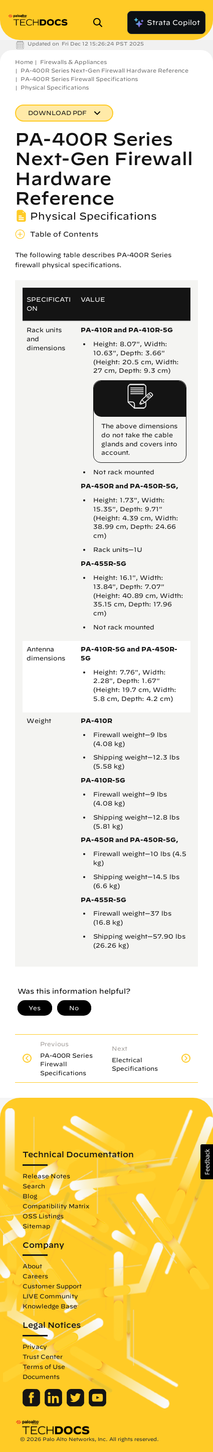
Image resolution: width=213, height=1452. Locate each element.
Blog (30, 1195)
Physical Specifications (55, 87)
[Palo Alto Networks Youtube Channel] (97, 1404)
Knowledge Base (50, 1305)
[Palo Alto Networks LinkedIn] (54, 1404)
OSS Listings (43, 1215)
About (32, 1265)
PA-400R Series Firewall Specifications (79, 79)
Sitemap (36, 1225)
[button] (206, 1161)
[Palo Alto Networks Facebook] (32, 1404)
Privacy (35, 1346)
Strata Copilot (166, 23)
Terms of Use (44, 1366)
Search (34, 1185)
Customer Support (52, 1285)
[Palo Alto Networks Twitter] (76, 1404)
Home (24, 62)
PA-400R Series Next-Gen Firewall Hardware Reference (104, 70)
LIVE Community (50, 1295)
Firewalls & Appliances (73, 62)
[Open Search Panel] (100, 22)
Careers (35, 1275)
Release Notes (46, 1175)
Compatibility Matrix (56, 1205)
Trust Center (43, 1356)
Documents (41, 1376)
